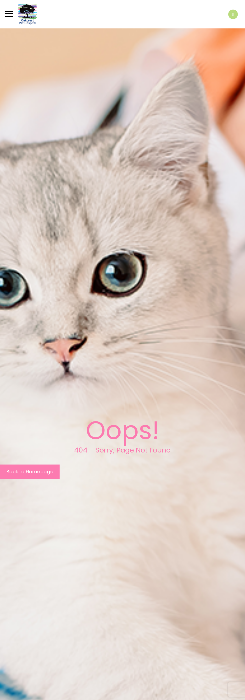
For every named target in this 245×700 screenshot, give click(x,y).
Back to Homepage (29, 471)
